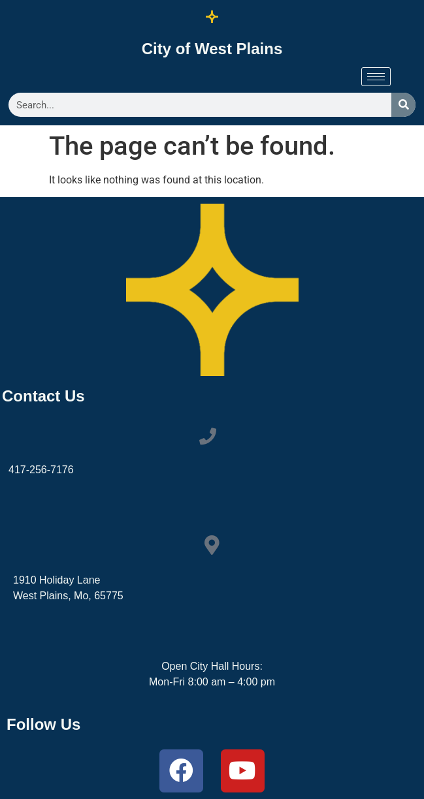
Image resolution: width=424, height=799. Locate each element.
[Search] (403, 105)
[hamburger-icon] (376, 76)
